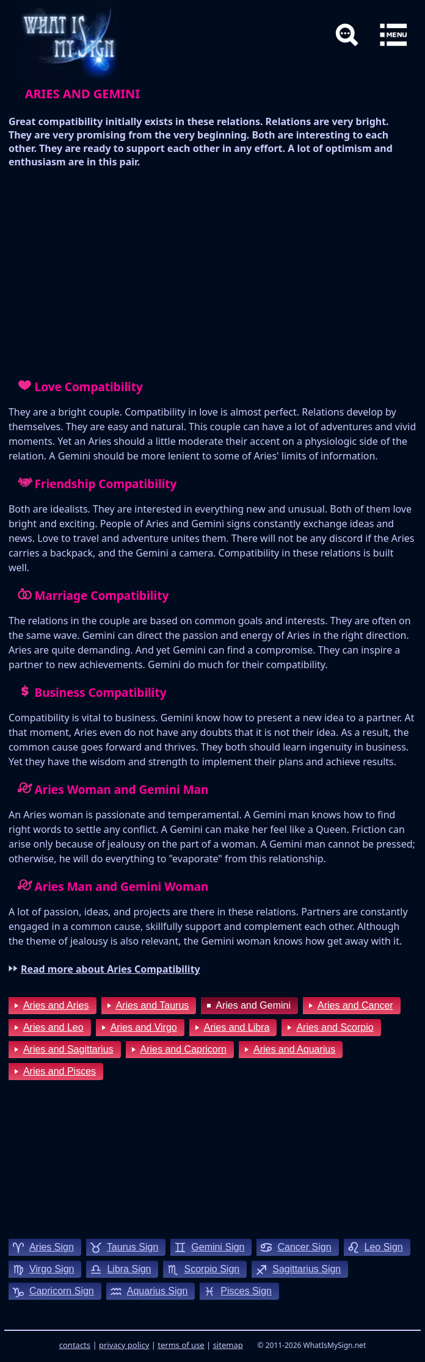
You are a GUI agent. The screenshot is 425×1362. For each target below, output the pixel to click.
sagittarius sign (306, 1269)
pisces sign (246, 1291)
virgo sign (51, 1269)
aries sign (51, 1247)
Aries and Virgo (144, 1027)
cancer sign (304, 1247)
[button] (393, 35)
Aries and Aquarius (294, 1049)
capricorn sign (61, 1291)
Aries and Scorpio (334, 1027)
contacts (74, 1344)
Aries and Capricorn (183, 1049)
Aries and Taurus (152, 1005)
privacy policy (124, 1344)
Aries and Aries (56, 1005)
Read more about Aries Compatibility (110, 969)
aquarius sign (157, 1291)
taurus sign (133, 1247)
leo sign (384, 1247)
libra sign (129, 1269)
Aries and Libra (237, 1027)
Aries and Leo (53, 1027)
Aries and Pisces (59, 1071)
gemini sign (217, 1247)
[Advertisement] (212, 272)
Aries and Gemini (253, 1005)
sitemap (228, 1344)
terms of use (181, 1344)
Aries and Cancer (355, 1005)
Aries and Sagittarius (68, 1049)
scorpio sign (211, 1269)
